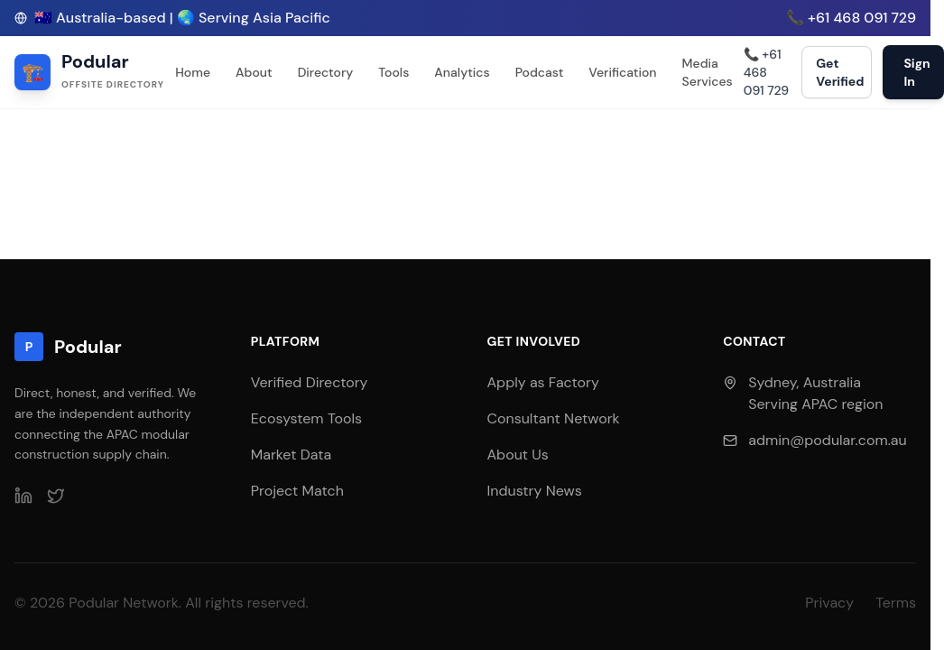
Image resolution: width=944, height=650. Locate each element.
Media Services (707, 72)
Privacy (829, 602)
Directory (326, 72)
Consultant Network (553, 418)
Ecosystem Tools (306, 418)
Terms (895, 602)
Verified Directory (309, 382)
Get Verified (840, 72)
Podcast (539, 72)
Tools (393, 72)
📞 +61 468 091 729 (851, 17)
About (254, 72)
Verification (622, 72)
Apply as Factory (543, 382)
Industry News (534, 490)
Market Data (291, 454)
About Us (518, 454)
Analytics (461, 72)
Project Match (297, 490)
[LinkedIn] (23, 496)
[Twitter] (56, 496)
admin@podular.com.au (827, 440)
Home (192, 72)
